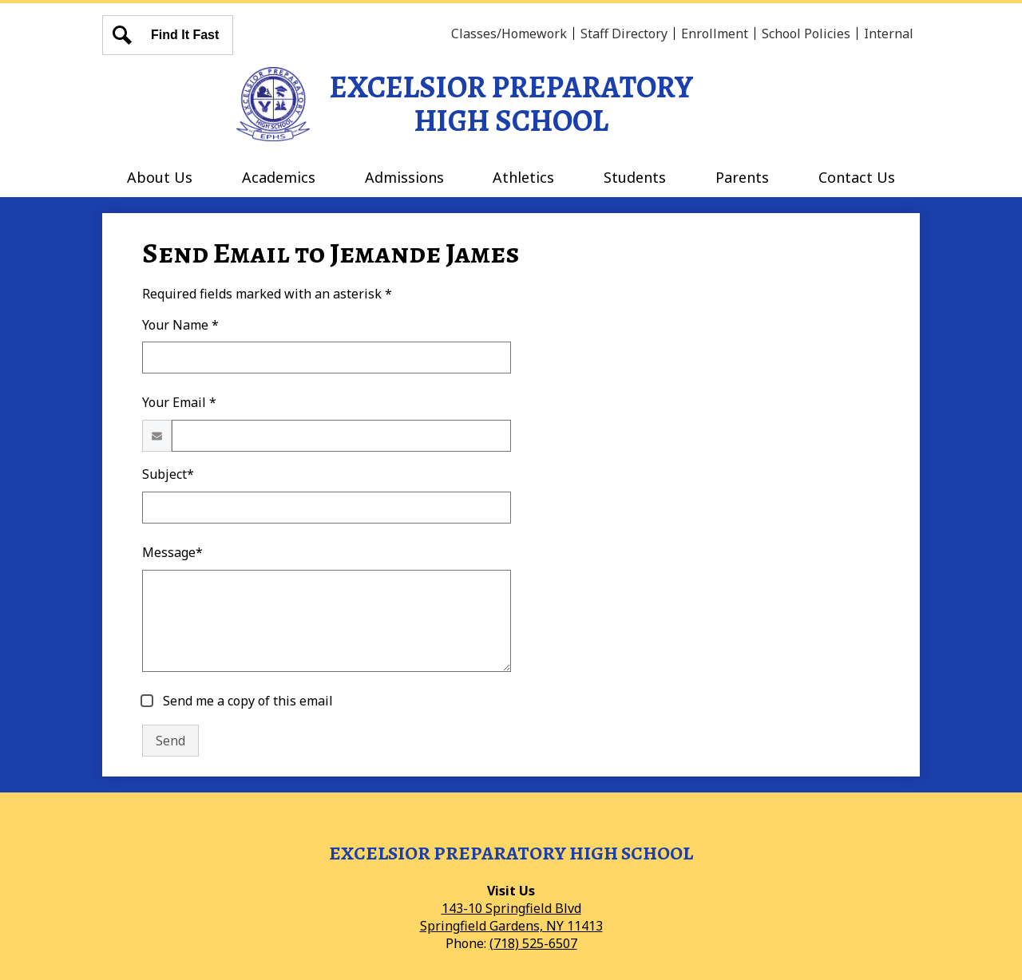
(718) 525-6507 (533, 943)
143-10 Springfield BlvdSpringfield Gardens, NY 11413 (511, 917)
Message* (172, 552)
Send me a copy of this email (246, 700)
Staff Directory (623, 33)
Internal (888, 33)
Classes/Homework (509, 33)
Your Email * (179, 402)
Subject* (168, 474)
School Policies (806, 33)
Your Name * (180, 325)
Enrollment (714, 33)
